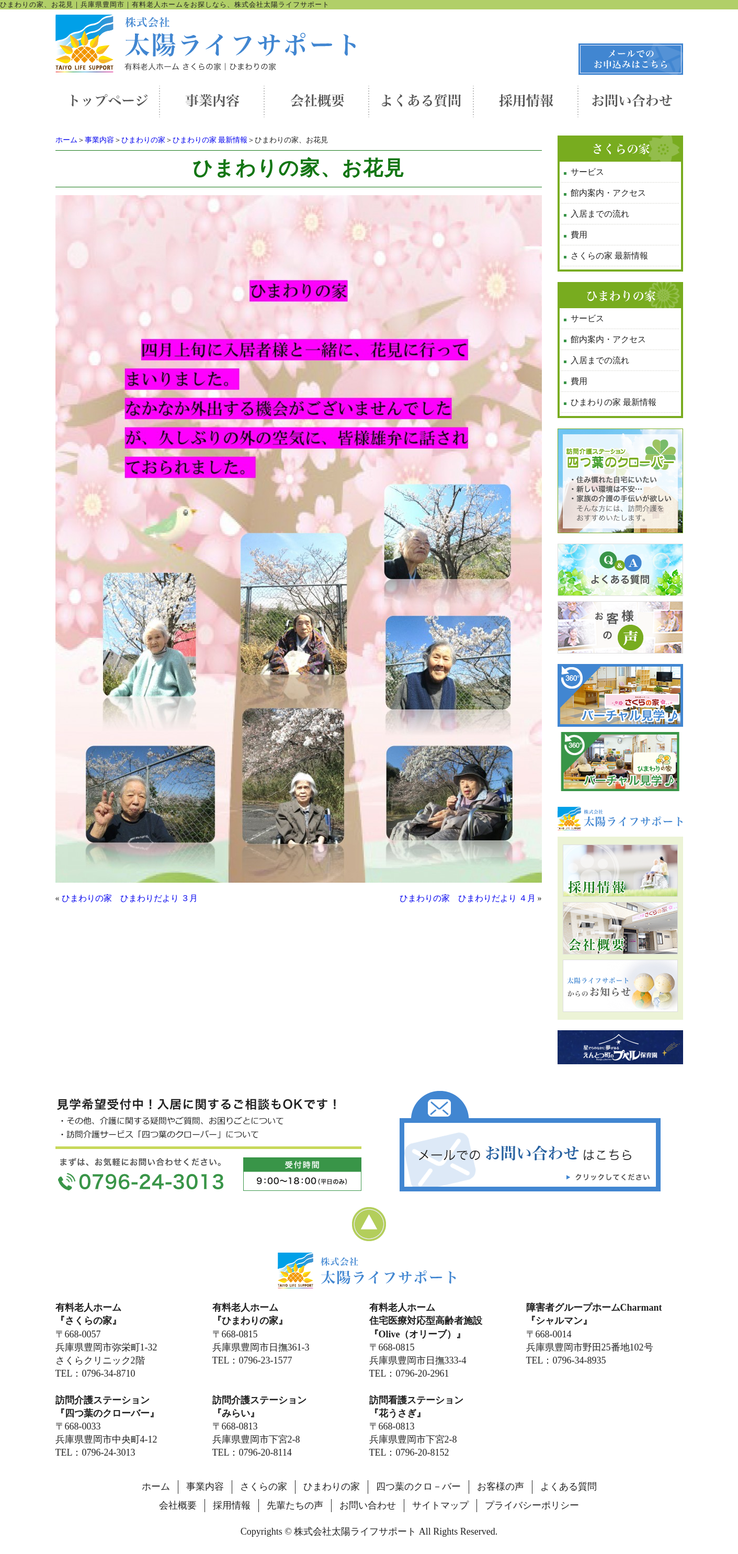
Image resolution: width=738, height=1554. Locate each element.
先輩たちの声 (295, 1505)
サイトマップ (440, 1505)
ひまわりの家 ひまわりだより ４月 (468, 898)
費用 (579, 234)
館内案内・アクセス (608, 192)
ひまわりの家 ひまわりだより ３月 (130, 898)
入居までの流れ (600, 213)
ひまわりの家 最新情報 (210, 140)
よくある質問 (568, 1486)
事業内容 (99, 140)
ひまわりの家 (143, 140)
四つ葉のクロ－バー (418, 1486)
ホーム (66, 140)
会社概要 (178, 1505)
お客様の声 (500, 1486)
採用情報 (232, 1505)
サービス (587, 171)
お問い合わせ (367, 1505)
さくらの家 (263, 1486)
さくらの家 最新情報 (609, 255)
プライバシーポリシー (532, 1505)
